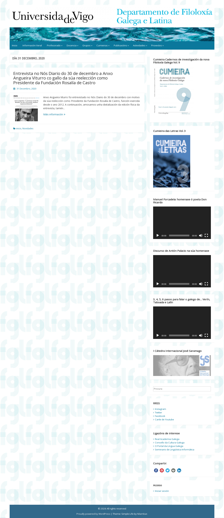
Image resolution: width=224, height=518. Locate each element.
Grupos (86, 45)
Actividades (139, 45)
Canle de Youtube (164, 419)
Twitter (158, 412)
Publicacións (120, 45)
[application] (182, 223)
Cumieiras (102, 45)
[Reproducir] (157, 235)
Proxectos (156, 45)
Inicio (14, 45)
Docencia (71, 45)
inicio (18, 128)
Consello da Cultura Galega (169, 442)
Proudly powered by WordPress (93, 513)
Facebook (160, 416)
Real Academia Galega (167, 439)
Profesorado (54, 45)
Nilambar (142, 513)
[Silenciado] (200, 235)
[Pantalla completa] (206, 235)
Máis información (59, 114)
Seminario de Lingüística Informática (174, 449)
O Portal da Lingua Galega (169, 446)
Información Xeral (32, 45)
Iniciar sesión (162, 490)
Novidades (27, 128)
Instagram (160, 409)
